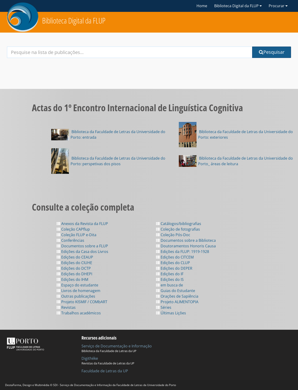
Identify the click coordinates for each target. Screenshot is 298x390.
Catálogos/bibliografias (178, 223)
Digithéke (89, 358)
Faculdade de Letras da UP (104, 370)
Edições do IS (170, 279)
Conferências (70, 240)
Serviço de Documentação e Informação (116, 346)
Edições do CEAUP (75, 257)
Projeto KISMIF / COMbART (82, 301)
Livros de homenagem (78, 290)
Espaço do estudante (77, 285)
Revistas (66, 307)
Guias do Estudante (175, 290)
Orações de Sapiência (177, 296)
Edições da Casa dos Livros (82, 251)
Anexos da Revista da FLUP (82, 223)
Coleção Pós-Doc (173, 234)
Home (201, 5)
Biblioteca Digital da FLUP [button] (238, 5)
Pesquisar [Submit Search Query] (271, 52)
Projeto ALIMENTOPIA (177, 301)
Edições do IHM (72, 279)
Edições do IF (169, 273)
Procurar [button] (278, 5)
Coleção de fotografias (178, 229)
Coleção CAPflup (73, 229)
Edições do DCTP (74, 268)
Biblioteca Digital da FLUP (73, 20)
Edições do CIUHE (74, 262)
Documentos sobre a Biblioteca (186, 240)
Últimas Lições (171, 313)
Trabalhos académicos (79, 313)
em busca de (169, 285)
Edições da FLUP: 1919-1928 (182, 251)
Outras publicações (76, 296)
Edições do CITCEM (175, 257)
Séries (163, 307)
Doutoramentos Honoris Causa (186, 246)
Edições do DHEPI (74, 273)
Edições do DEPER (174, 268)
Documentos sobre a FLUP (82, 246)
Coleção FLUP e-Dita (76, 234)
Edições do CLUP (173, 262)
